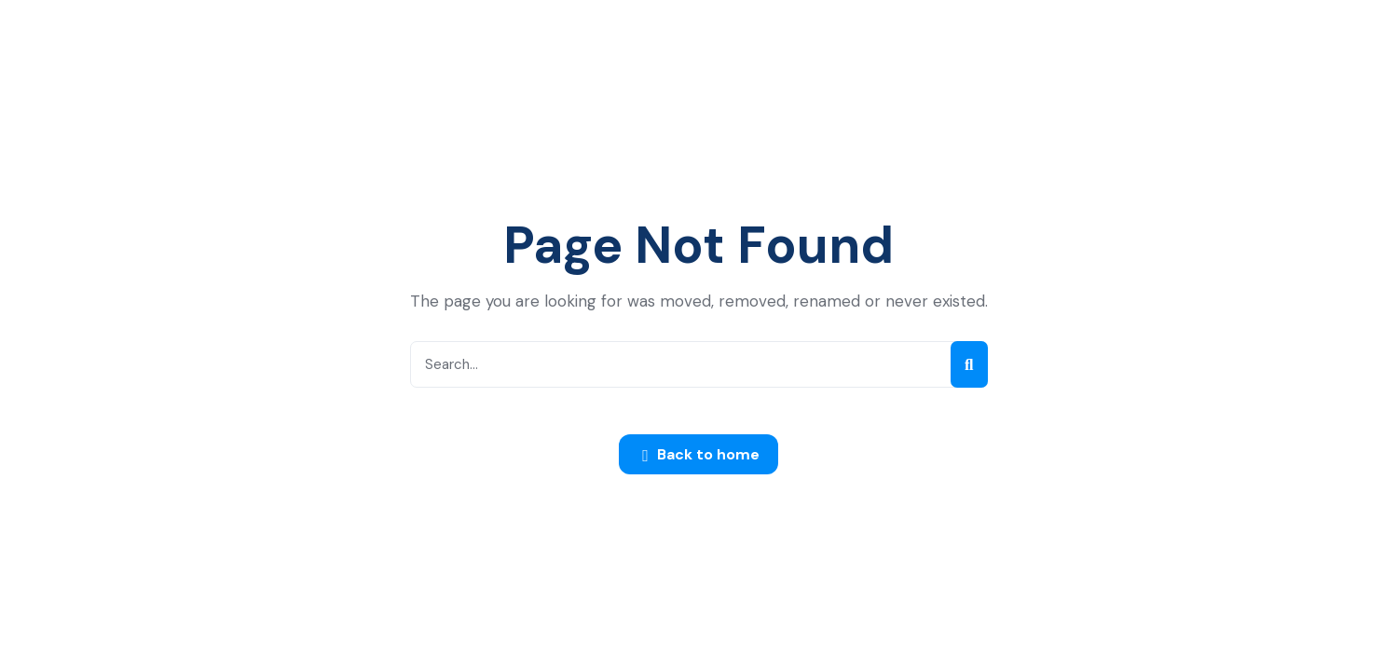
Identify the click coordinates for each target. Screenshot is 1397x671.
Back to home (701, 456)
